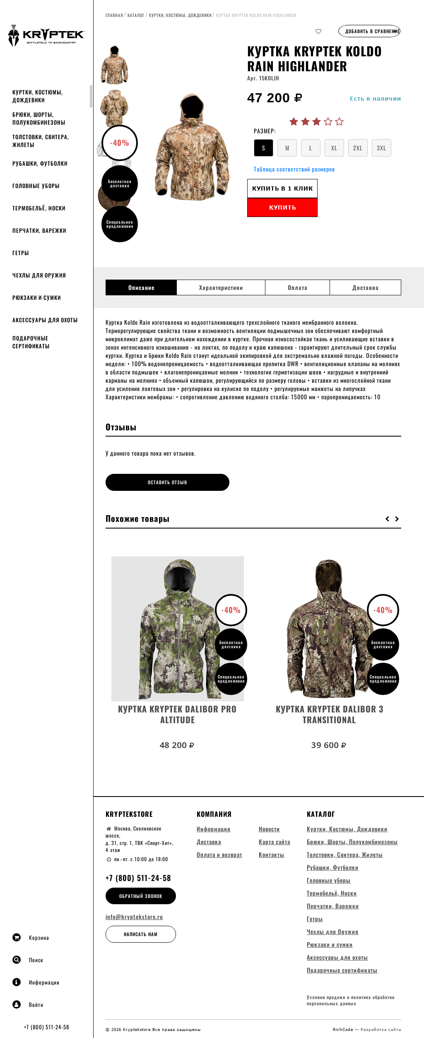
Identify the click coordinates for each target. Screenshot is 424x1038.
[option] (191, 147)
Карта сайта (274, 839)
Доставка (365, 287)
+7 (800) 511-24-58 (46, 1027)
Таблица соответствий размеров (294, 168)
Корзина (30, 937)
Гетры (20, 253)
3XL (381, 147)
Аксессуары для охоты (45, 320)
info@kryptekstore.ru (134, 915)
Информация (36, 982)
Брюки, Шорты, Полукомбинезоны (38, 118)
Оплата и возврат (219, 852)
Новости (269, 827)
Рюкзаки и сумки (36, 297)
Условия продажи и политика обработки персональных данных (351, 1000)
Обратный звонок (140, 894)
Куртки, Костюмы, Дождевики (37, 96)
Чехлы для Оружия (39, 275)
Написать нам (141, 932)
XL (334, 147)
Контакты (271, 852)
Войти (27, 1004)
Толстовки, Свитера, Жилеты (40, 141)
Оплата (298, 287)
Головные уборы (36, 185)
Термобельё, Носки (38, 208)
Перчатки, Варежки (39, 230)
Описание (141, 287)
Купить (282, 207)
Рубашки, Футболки (39, 163)
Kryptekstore (129, 812)
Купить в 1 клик (282, 188)
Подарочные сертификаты (31, 342)
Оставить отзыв (142, 482)
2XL (358, 147)
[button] (387, 516)
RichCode (344, 1028)
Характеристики (221, 287)
